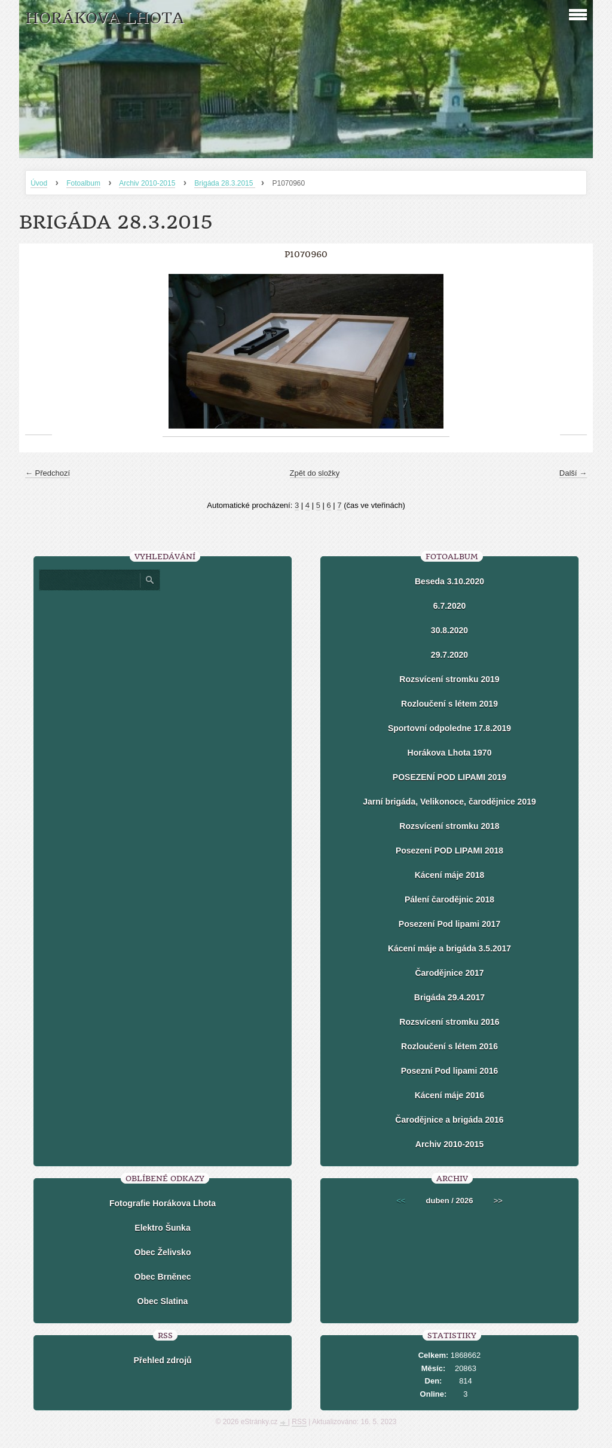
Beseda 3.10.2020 (449, 581)
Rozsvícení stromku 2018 (449, 826)
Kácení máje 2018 (450, 875)
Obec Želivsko (162, 1252)
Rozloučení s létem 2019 (449, 703)
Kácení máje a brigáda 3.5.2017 (449, 948)
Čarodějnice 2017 (449, 973)
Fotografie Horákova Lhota (162, 1203)
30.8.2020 (449, 630)
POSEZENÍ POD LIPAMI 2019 (449, 777)
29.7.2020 (449, 655)
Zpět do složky (315, 473)
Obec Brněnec (162, 1276)
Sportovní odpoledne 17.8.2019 (449, 728)
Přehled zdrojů (162, 1360)
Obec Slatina (162, 1301)
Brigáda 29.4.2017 (449, 997)
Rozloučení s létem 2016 (449, 1046)
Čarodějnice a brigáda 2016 (449, 1119)
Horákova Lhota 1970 (450, 752)
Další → (573, 473)
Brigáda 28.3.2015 (224, 183)
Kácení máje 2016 (450, 1095)
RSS (299, 1422)
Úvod (38, 183)
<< (400, 1200)
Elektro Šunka (162, 1228)
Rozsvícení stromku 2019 (449, 679)
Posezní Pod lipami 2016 (449, 1071)
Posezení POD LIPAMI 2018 (449, 850)
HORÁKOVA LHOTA (104, 18)
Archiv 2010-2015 (147, 183)
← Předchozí (47, 473)
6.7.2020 (449, 606)
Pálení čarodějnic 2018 (449, 899)
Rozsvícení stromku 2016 (449, 1022)
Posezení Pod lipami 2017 (449, 924)
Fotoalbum (83, 183)
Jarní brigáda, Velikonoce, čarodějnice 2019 (449, 801)
